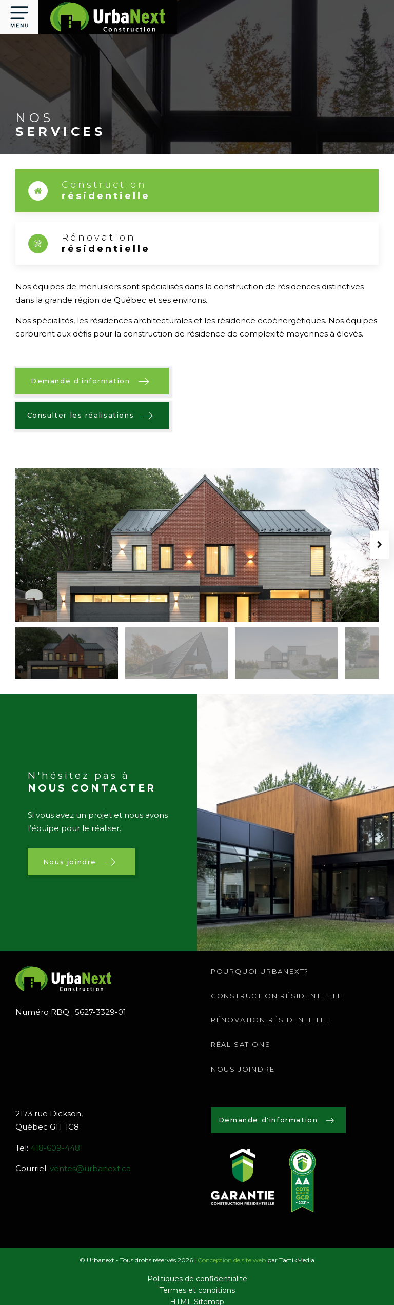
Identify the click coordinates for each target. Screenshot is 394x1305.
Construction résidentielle (277, 996)
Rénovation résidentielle (270, 1020)
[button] (19, 17)
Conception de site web (232, 1260)
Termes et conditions (197, 1290)
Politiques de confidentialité (197, 1278)
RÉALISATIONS (241, 1044)
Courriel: (73, 1168)
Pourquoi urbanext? (260, 971)
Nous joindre (243, 1069)
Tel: (49, 1148)
